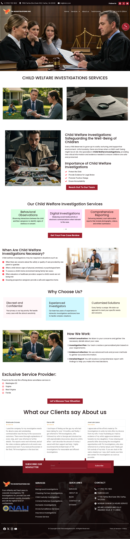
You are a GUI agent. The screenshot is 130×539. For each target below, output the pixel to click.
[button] (3, 440)
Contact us (107, 11)
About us (85, 11)
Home (66, 11)
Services (75, 11)
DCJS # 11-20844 (120, 11)
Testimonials (96, 11)
